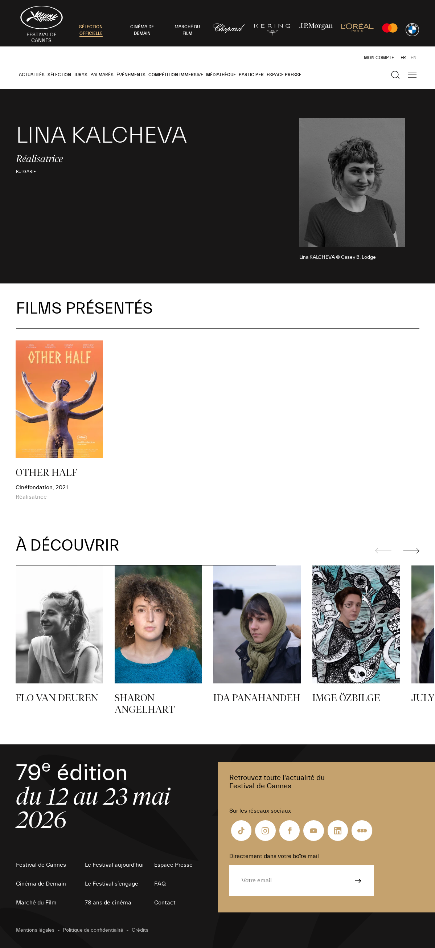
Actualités (32, 74)
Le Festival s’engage (111, 883)
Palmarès (102, 74)
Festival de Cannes (41, 865)
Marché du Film (36, 902)
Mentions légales (35, 930)
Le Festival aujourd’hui (114, 865)
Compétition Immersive (175, 74)
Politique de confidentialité (93, 930)
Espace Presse (284, 74)
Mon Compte (379, 57)
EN (413, 57)
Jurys (80, 74)
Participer (251, 74)
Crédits (140, 930)
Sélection (59, 74)
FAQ (160, 883)
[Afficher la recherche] (395, 75)
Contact (165, 902)
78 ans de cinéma (108, 902)
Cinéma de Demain (41, 883)
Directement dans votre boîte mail (274, 856)
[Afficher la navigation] (412, 74)
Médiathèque (221, 74)
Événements (130, 74)
